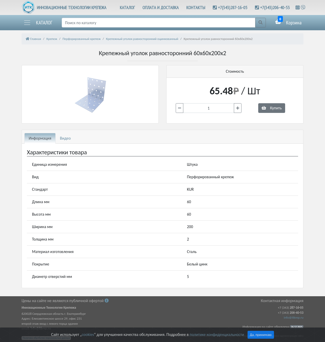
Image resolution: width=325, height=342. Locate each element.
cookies (88, 334)
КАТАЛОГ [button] (127, 7)
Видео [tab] (65, 138)
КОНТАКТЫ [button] (195, 7)
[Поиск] (158, 22)
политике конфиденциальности (217, 334)
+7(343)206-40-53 (275, 7)
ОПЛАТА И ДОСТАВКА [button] (160, 7)
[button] (38, 23)
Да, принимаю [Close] (261, 335)
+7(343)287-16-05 (232, 7)
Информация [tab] (40, 138)
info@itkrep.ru (293, 317)
